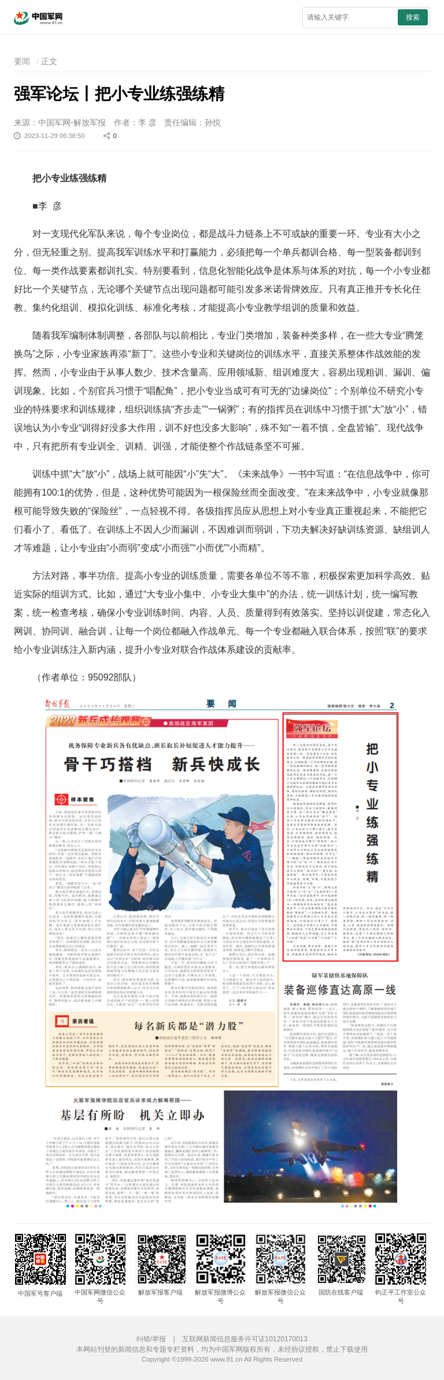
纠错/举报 (151, 1339)
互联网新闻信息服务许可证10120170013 (245, 1339)
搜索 (413, 17)
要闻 (22, 61)
